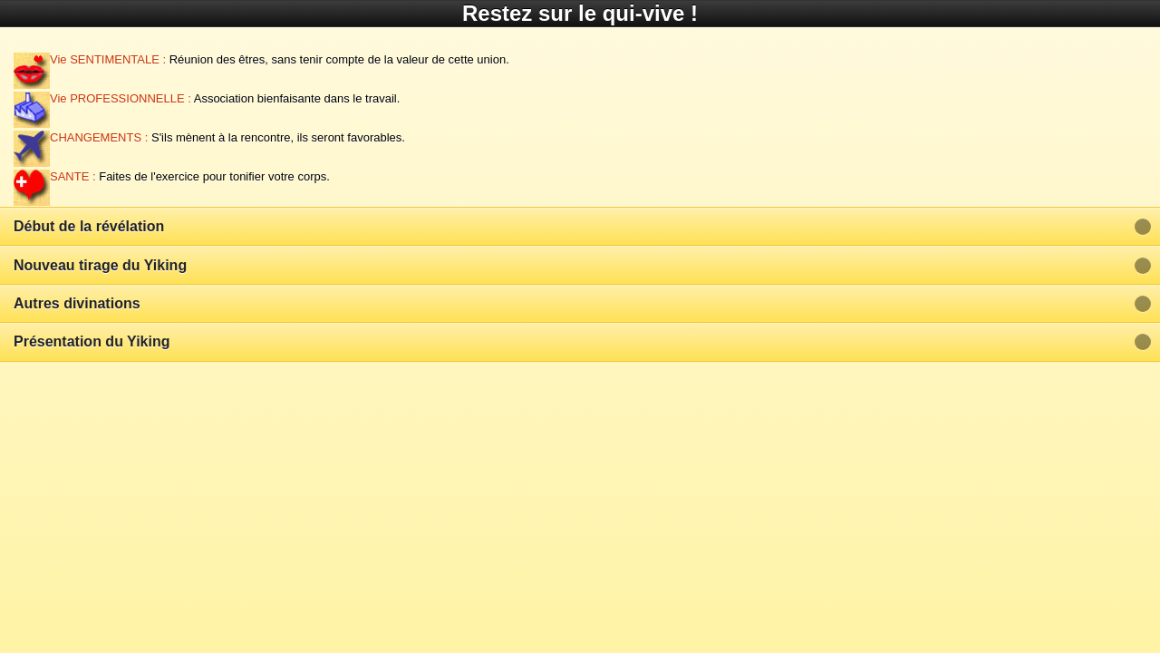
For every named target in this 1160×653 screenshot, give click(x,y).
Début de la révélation (89, 226)
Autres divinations (77, 303)
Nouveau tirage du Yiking (100, 265)
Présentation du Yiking (91, 341)
